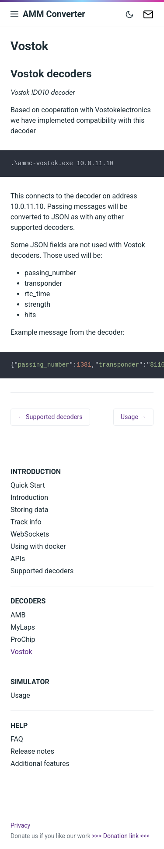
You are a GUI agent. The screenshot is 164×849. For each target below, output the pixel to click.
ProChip (22, 639)
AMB (17, 615)
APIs (17, 558)
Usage (20, 695)
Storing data (29, 510)
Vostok (21, 652)
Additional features (40, 763)
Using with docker (38, 546)
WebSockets (29, 534)
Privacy (20, 825)
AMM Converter (54, 14)
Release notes (32, 751)
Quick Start (27, 485)
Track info (26, 522)
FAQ (16, 739)
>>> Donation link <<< (121, 835)
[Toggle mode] (129, 14)
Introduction (29, 497)
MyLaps (22, 627)
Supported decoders (41, 571)
